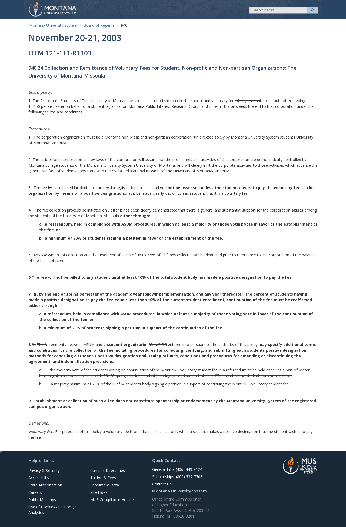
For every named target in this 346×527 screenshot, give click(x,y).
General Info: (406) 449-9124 (177, 469)
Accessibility (38, 477)
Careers (35, 492)
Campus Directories (107, 470)
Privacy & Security (44, 470)
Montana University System (53, 25)
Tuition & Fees (103, 477)
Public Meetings (42, 499)
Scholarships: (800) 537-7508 (177, 476)
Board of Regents (99, 25)
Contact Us (162, 483)
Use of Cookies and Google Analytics (52, 509)
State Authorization (45, 485)
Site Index (98, 492)
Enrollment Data (104, 485)
